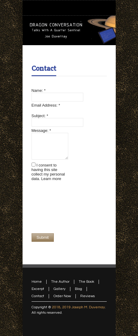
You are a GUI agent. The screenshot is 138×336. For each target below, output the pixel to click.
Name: (39, 90)
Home (37, 282)
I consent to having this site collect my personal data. (48, 172)
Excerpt (38, 289)
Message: (41, 130)
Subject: (40, 116)
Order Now (62, 296)
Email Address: (46, 105)
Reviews (87, 296)
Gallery (60, 289)
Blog (78, 289)
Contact (44, 68)
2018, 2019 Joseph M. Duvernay (78, 307)
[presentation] (56, 207)
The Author (60, 282)
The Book (86, 282)
